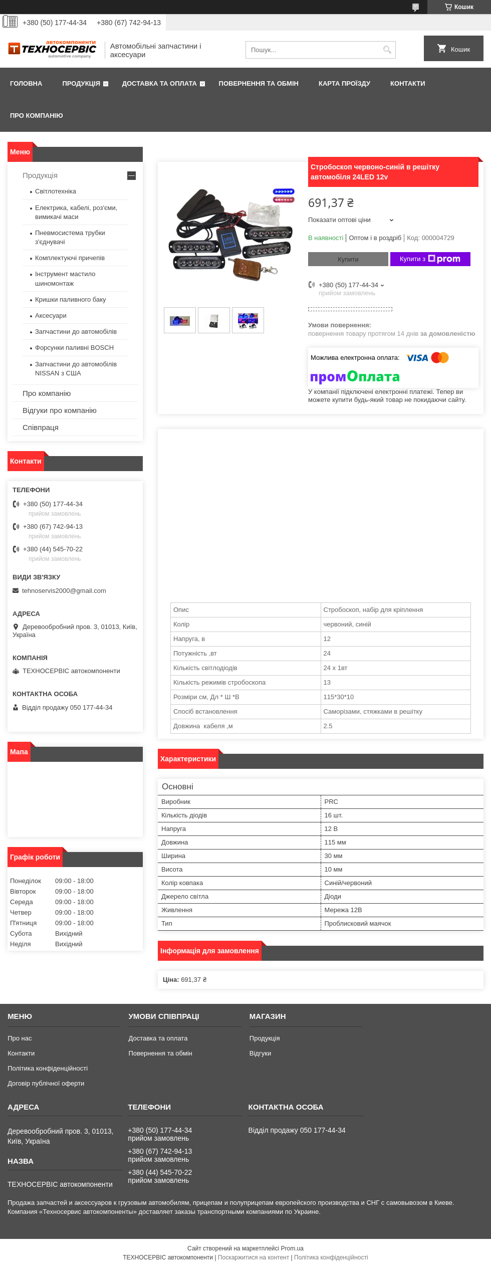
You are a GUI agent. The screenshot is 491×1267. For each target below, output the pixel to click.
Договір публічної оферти (46, 1083)
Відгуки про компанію (60, 410)
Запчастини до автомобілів (76, 331)
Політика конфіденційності (48, 1068)
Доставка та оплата (159, 83)
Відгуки (260, 1053)
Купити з (430, 259)
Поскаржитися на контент (253, 1257)
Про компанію (36, 115)
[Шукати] (387, 50)
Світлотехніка (55, 191)
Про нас (20, 1038)
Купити (348, 259)
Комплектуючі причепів (70, 258)
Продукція (81, 83)
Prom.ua (292, 1248)
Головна (26, 83)
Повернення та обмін (259, 83)
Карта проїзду (344, 83)
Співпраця (41, 427)
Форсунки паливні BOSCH (74, 347)
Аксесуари (51, 315)
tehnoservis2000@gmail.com (64, 590)
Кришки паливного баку (70, 299)
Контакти (407, 83)
